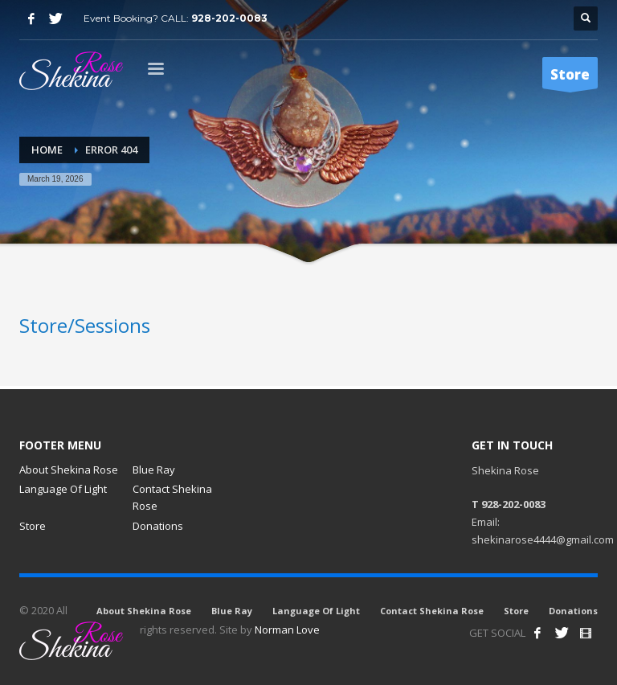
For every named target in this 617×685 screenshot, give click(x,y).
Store (32, 526)
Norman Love (287, 629)
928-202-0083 (229, 18)
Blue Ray (154, 469)
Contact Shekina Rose (172, 497)
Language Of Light (63, 489)
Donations (158, 526)
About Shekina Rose (68, 469)
